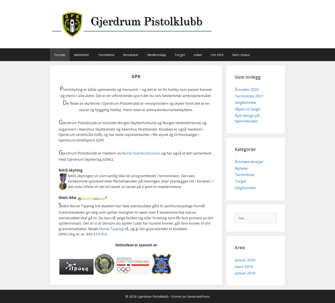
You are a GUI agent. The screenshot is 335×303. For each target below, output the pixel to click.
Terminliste (106, 55)
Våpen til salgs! (247, 109)
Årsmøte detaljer (249, 161)
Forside (59, 55)
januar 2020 (245, 259)
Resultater (131, 55)
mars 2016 (244, 266)
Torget (180, 55)
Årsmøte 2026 (247, 89)
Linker (198, 55)
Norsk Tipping (111, 228)
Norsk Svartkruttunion (141, 153)
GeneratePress (198, 296)
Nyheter (241, 168)
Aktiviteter (81, 55)
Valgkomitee (245, 102)
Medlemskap (156, 55)
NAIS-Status (241, 55)
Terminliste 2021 (249, 96)
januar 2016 (245, 273)
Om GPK (217, 55)
